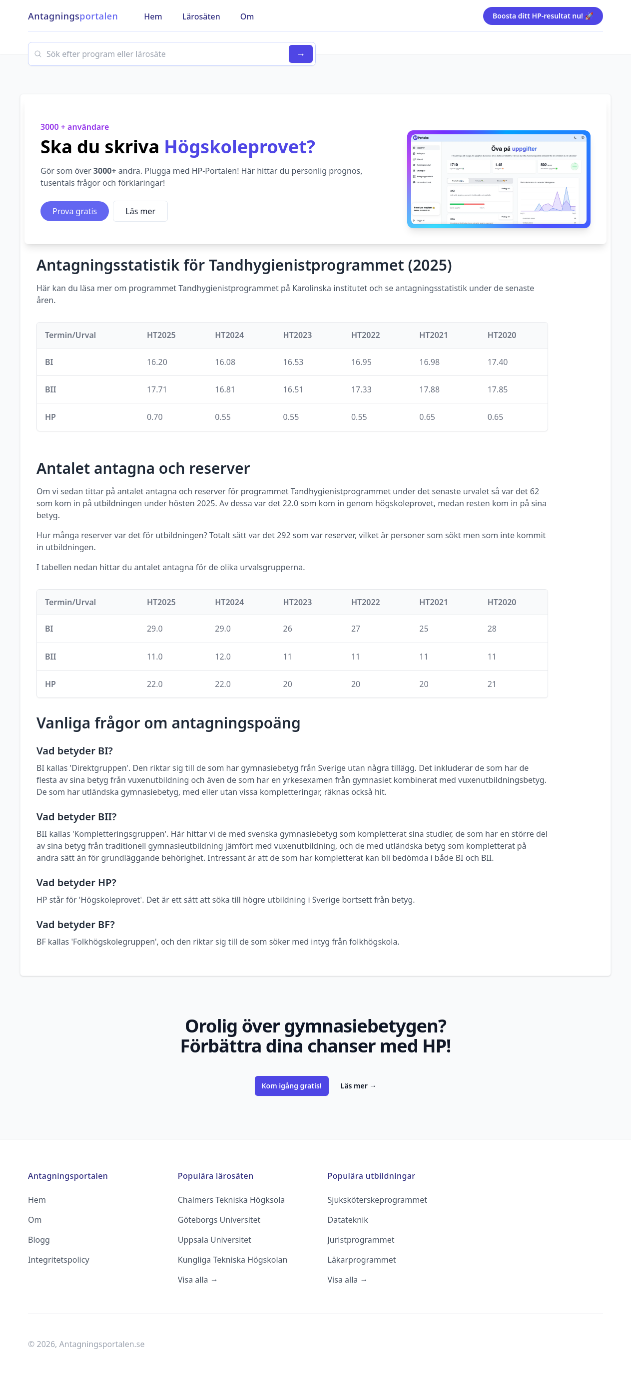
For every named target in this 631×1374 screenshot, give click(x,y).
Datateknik (348, 1219)
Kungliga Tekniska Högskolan (233, 1259)
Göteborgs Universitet (219, 1219)
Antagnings (73, 16)
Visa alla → (198, 1279)
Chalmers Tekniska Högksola (231, 1199)
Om (34, 1219)
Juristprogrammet (361, 1239)
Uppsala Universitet (214, 1239)
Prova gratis (74, 211)
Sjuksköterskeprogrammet (378, 1199)
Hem (37, 1199)
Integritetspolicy (58, 1259)
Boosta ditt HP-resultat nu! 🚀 (543, 15)
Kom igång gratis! (292, 1085)
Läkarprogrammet (362, 1259)
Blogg (39, 1239)
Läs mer (140, 211)
